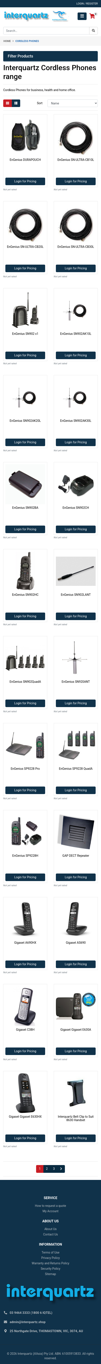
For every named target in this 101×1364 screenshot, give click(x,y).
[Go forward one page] (61, 1169)
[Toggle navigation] (82, 16)
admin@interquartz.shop (28, 1322)
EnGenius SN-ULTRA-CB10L (75, 159)
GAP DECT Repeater (75, 855)
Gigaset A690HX (25, 942)
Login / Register (87, 3)
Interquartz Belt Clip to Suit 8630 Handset (75, 1118)
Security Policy (50, 1268)
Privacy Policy (50, 1258)
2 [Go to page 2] (47, 1168)
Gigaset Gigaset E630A (75, 1029)
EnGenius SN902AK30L (75, 420)
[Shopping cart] (92, 16)
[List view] (16, 103)
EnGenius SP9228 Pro (25, 768)
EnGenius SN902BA (25, 507)
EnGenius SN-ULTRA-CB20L (25, 246)
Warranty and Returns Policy (50, 1263)
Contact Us (50, 1234)
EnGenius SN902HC (25, 594)
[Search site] (93, 30)
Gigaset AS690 (76, 942)
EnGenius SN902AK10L (75, 333)
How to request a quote (50, 1205)
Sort (40, 103)
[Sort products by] (72, 103)
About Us (50, 1229)
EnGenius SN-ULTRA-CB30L (75, 246)
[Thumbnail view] (7, 103)
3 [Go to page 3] (54, 1168)
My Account (50, 1211)
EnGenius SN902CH (76, 507)
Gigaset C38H (25, 1029)
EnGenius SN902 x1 (25, 333)
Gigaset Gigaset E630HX (25, 1116)
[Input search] (46, 30)
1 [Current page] (40, 1168)
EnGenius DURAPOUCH (25, 159)
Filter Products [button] (20, 56)
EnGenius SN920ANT (76, 681)
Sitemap (50, 1274)
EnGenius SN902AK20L (25, 420)
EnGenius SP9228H (25, 855)
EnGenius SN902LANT (76, 594)
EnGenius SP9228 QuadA (75, 768)
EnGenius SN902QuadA (25, 681)
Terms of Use (51, 1252)
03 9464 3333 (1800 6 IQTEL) (31, 1313)
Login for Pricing (25, 181)
